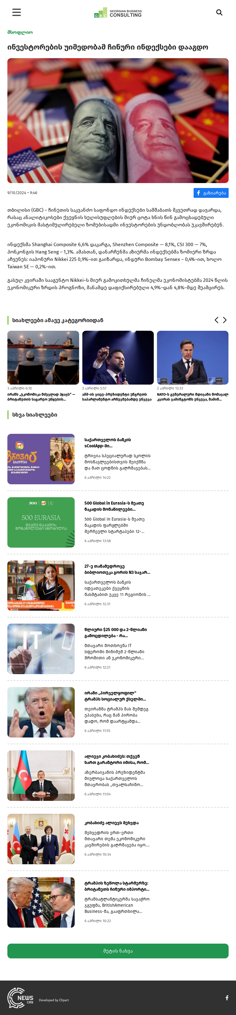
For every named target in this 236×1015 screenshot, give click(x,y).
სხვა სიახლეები (34, 414)
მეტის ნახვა (118, 951)
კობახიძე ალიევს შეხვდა (112, 822)
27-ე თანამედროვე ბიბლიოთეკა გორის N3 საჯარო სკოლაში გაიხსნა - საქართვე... (118, 570)
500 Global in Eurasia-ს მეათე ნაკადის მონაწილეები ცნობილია (114, 507)
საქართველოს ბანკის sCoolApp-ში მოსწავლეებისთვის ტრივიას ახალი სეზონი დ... (116, 443)
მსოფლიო (20, 32)
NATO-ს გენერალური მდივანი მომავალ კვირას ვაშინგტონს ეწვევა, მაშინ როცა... (192, 397)
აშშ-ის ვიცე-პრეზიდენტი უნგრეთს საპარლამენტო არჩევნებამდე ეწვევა (116, 397)
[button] (216, 320)
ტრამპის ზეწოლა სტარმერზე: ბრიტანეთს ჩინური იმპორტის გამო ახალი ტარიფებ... (117, 887)
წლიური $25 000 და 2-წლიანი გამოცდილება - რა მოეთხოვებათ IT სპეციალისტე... (116, 633)
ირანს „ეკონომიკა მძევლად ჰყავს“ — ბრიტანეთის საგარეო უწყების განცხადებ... (41, 397)
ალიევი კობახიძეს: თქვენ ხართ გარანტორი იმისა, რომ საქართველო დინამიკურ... (115, 760)
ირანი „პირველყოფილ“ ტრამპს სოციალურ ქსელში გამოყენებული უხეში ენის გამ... (118, 696)
